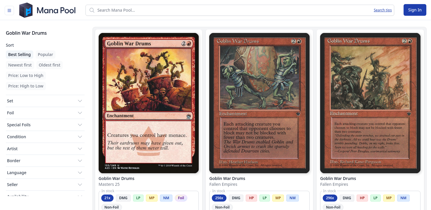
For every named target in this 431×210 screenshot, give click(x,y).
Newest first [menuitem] (20, 65)
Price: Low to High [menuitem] (25, 75)
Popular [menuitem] (45, 54)
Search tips (383, 10)
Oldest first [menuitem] (49, 65)
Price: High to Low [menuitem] (25, 86)
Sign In (415, 10)
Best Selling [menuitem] (19, 54)
